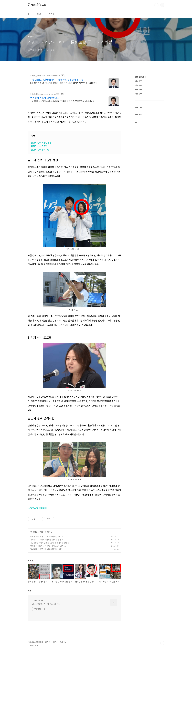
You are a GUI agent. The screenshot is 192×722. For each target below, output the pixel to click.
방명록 (51, 13)
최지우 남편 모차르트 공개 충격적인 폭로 (45, 572)
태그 (39, 13)
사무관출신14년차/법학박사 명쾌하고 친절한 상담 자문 (57, 79)
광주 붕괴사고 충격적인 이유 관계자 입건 (45, 575)
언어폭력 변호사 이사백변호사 (45, 97)
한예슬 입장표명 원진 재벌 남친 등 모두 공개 (46, 581)
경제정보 (138, 161)
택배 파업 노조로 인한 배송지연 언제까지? (46, 584)
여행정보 (138, 169)
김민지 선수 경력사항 (40, 149)
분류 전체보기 (140, 152)
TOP (162, 678)
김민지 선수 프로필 (39, 146)
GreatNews (37, 5)
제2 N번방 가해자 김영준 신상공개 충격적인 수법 (48, 578)
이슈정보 (34, 567)
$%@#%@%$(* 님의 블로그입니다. (46, 639)
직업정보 (138, 165)
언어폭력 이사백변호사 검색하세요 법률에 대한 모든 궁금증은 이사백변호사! (62, 101)
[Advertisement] (74, 349)
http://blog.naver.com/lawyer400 (44, 94)
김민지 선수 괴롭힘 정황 (41, 142)
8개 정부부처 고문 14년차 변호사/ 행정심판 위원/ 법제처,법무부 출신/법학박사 (64, 82)
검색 (156, 5)
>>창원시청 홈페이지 (37, 543)
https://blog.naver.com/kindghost (45, 76)
